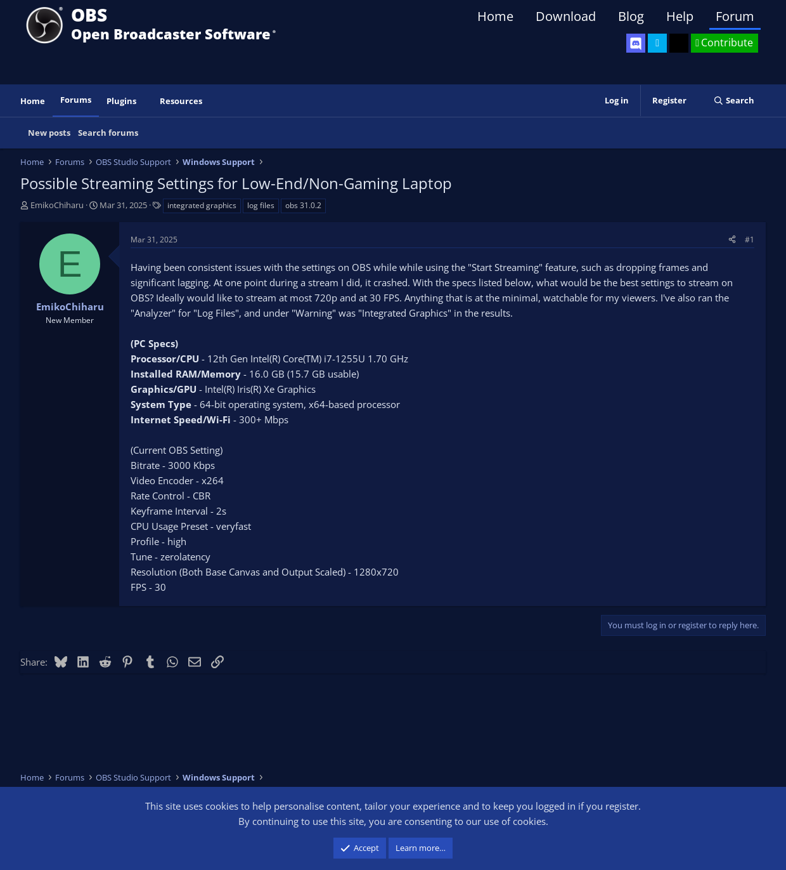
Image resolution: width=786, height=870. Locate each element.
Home (495, 16)
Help (679, 16)
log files (260, 205)
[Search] (734, 100)
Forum (735, 16)
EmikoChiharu (57, 205)
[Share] (732, 239)
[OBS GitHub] (678, 43)
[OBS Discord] (635, 43)
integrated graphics (201, 205)
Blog (631, 16)
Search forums (108, 132)
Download (566, 16)
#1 (749, 239)
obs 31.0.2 (303, 205)
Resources (181, 101)
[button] (145, 101)
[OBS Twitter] (657, 43)
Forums (75, 99)
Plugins (121, 101)
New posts (49, 132)
